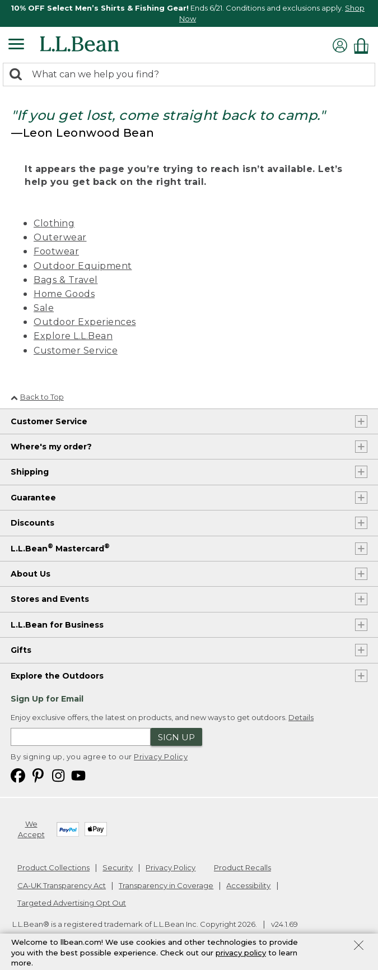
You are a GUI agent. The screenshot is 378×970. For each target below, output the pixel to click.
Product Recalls (242, 867)
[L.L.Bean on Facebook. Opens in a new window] (18, 774)
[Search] (18, 75)
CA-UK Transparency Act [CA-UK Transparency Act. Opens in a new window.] (61, 885)
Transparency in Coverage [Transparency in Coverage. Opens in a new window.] (166, 885)
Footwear (56, 251)
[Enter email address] (81, 737)
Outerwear (60, 237)
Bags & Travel (66, 280)
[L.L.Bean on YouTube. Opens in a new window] (78, 774)
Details (301, 717)
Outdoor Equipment (83, 266)
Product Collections (53, 867)
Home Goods (64, 294)
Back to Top (37, 396)
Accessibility (248, 885)
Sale (44, 308)
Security (117, 867)
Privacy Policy (161, 756)
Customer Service (76, 350)
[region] (189, 13)
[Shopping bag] (364, 45)
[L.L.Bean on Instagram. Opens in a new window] (58, 774)
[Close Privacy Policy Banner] (359, 946)
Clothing (54, 223)
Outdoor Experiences (85, 322)
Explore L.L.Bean (73, 336)
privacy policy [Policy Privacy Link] (241, 952)
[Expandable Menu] (16, 45)
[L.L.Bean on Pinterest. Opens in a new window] (38, 774)
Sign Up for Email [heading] (47, 699)
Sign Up (176, 737)
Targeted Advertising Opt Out (71, 902)
